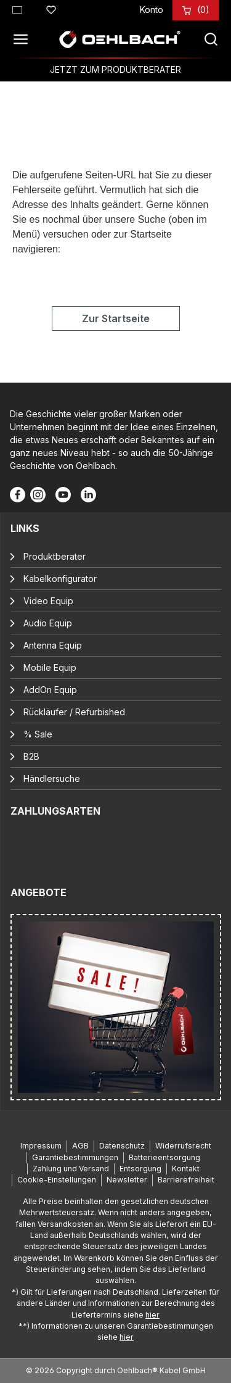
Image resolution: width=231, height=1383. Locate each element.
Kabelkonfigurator (60, 578)
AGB (80, 1145)
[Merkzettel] (51, 8)
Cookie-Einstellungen (56, 1179)
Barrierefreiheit (186, 1179)
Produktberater (54, 556)
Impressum (41, 1145)
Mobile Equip (49, 667)
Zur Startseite (116, 318)
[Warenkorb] (203, 9)
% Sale (37, 734)
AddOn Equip (50, 689)
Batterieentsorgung (164, 1157)
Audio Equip (47, 623)
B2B (31, 756)
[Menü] (24, 39)
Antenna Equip (52, 645)
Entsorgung (140, 1168)
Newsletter (127, 1179)
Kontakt (186, 1168)
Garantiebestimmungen (75, 1157)
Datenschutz (122, 1145)
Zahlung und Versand (71, 1168)
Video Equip (48, 601)
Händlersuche (51, 778)
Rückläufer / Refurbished (74, 712)
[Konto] (151, 9)
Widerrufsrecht (183, 1145)
